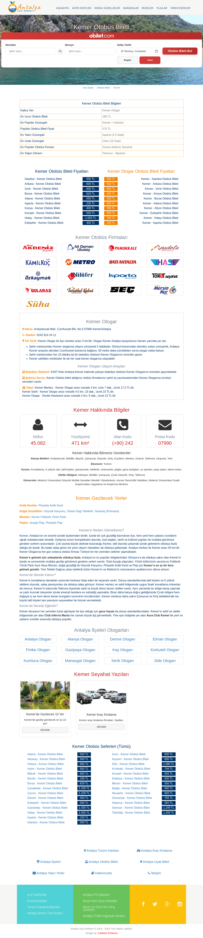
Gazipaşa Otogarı (80, 650)
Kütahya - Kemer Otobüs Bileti (131, 778)
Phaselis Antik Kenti (51, 505)
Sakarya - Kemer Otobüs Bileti (131, 802)
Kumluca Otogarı (38, 660)
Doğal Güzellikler (107, 8)
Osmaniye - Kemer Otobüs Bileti (132, 797)
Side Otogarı (165, 660)
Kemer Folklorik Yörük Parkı (49, 516)
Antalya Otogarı (38, 639)
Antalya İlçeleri (48, 862)
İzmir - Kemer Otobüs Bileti (128, 754)
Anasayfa (62, 8)
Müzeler (147, 8)
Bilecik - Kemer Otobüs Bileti (45, 773)
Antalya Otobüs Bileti (101, 862)
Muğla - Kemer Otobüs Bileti (129, 788)
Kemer (24, 535)
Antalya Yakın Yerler (48, 873)
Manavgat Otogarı (80, 660)
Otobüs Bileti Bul (180, 51)
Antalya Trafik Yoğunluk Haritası (104, 916)
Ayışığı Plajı (36, 522)
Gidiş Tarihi (124, 44)
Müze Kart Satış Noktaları (100, 901)
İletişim (154, 873)
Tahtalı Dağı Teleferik (80, 511)
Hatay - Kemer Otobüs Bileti (44, 812)
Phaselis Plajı (54, 522)
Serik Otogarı (122, 660)
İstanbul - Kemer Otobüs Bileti (46, 822)
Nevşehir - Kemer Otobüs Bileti (131, 793)
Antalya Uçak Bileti (154, 862)
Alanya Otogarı (80, 639)
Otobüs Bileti (103, 87)
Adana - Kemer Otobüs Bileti (45, 754)
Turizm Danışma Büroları (43, 907)
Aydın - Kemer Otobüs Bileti (44, 768)
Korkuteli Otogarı (165, 650)
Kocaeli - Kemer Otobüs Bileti (130, 773)
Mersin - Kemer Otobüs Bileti (130, 783)
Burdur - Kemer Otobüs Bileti (45, 778)
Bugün (127, 60)
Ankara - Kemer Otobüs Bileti (45, 763)
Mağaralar (131, 8)
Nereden (11, 44)
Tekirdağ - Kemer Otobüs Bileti (131, 812)
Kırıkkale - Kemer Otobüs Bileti (131, 768)
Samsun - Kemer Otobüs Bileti (131, 807)
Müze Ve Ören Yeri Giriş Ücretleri (99, 908)
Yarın (150, 60)
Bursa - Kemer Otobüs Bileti (44, 783)
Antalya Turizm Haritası (101, 851)
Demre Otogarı (122, 639)
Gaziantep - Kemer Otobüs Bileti (47, 807)
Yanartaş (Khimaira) (106, 511)
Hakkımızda (101, 873)
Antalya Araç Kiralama (154, 851)
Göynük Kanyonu (54, 511)
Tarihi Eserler (180, 8)
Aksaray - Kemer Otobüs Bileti (46, 759)
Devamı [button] (45, 730)
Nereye (69, 44)
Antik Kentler (81, 8)
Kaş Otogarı (122, 650)
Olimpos (133, 557)
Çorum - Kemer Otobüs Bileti (45, 793)
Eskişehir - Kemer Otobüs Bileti (46, 802)
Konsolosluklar (37, 901)
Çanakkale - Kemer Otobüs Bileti (47, 788)
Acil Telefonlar (37, 894)
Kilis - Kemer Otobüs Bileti (128, 763)
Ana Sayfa (88, 87)
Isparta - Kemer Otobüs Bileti (45, 817)
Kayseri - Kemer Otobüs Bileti (130, 759)
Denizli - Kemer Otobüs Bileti (45, 797)
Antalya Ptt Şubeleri (96, 894)
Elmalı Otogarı (165, 639)
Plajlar (162, 8)
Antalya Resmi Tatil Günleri (45, 913)
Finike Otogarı (38, 650)
